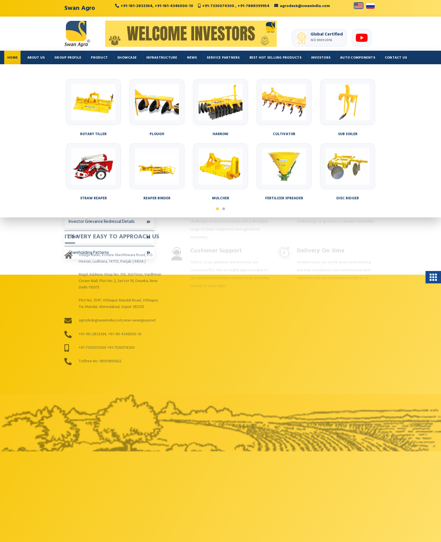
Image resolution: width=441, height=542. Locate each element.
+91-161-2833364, (137, 6)
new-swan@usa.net (139, 245)
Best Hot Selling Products (275, 57)
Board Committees (109, 144)
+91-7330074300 (218, 6)
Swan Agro (79, 8)
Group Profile (67, 57)
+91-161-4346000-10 (174, 6)
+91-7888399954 (253, 6)
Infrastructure (161, 57)
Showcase (127, 57)
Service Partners (223, 57)
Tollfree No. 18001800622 (100, 286)
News (192, 57)
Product (99, 57)
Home (12, 57)
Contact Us (396, 57)
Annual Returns (109, 129)
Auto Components (357, 57)
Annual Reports (109, 113)
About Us (36, 57)
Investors (320, 57)
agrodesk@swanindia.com (305, 6)
